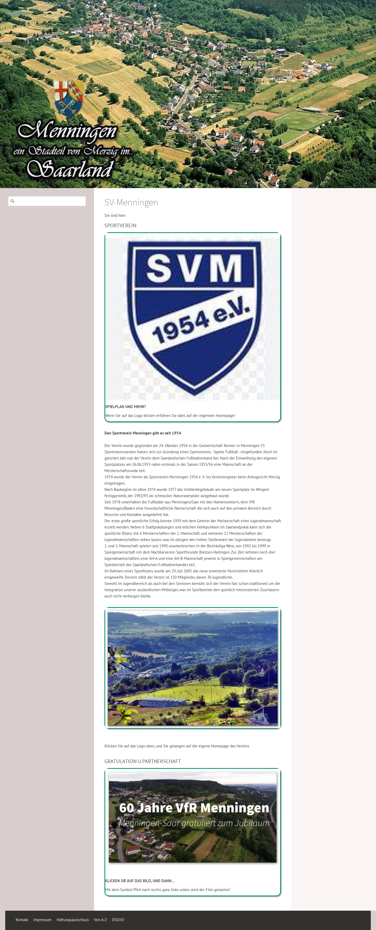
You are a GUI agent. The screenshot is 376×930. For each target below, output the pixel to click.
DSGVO (118, 919)
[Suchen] (47, 201)
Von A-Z (100, 919)
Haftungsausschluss (73, 919)
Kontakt (22, 919)
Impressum (42, 919)
